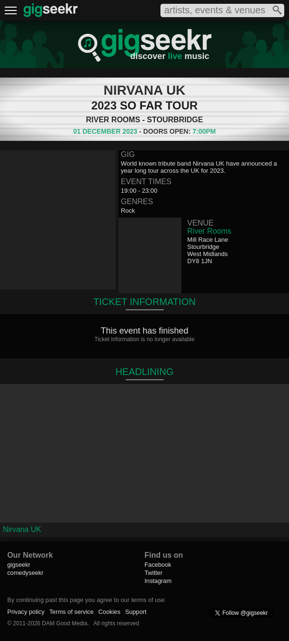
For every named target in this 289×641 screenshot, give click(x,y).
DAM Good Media (64, 623)
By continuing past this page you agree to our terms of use (86, 599)
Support (136, 611)
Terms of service (71, 611)
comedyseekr (25, 572)
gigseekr (18, 564)
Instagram (157, 580)
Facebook (157, 564)
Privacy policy (25, 611)
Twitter (153, 572)
